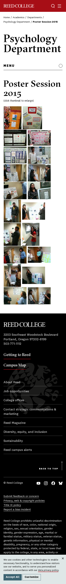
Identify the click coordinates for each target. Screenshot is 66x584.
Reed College (19, 6)
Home (7, 17)
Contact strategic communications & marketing (30, 412)
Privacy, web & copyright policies (24, 500)
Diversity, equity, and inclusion (25, 432)
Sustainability (13, 441)
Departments (34, 17)
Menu (9, 65)
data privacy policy (48, 570)
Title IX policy (12, 505)
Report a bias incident (17, 509)
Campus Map (15, 365)
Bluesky (60, 483)
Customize (32, 577)
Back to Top (48, 469)
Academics (18, 17)
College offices (14, 400)
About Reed (12, 382)
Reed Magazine (15, 423)
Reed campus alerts (18, 450)
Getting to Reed (17, 354)
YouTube (38, 483)
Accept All (12, 577)
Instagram (46, 483)
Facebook (53, 483)
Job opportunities (16, 391)
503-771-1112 (12, 343)
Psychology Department (17, 22)
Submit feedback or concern (21, 496)
